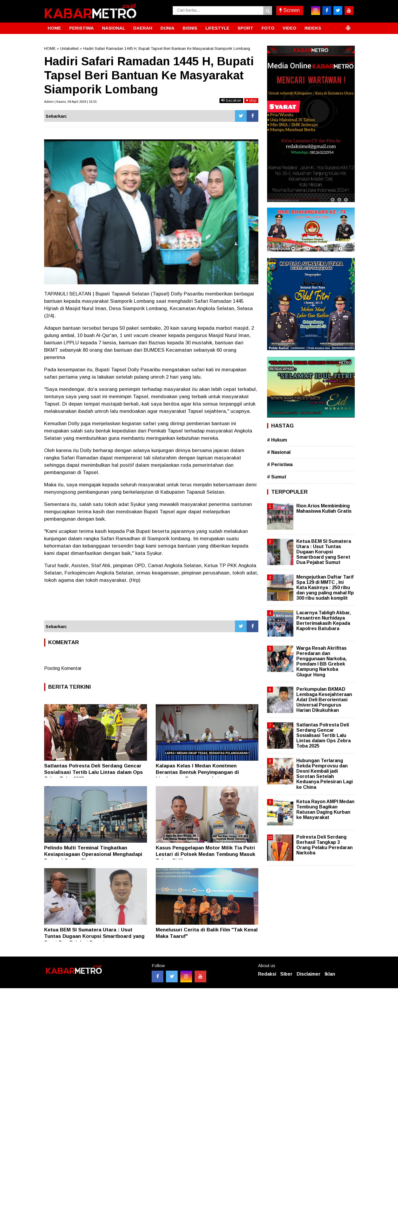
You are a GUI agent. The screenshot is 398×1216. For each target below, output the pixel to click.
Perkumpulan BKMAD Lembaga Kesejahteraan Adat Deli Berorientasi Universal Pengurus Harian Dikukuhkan (324, 700)
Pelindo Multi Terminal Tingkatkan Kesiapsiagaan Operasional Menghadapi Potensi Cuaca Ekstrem (93, 854)
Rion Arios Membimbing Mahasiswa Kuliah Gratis (324, 508)
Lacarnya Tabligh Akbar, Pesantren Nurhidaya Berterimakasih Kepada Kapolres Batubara (323, 620)
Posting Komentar (63, 668)
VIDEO (289, 27)
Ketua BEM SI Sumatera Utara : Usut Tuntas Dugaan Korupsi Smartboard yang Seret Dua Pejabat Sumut (94, 936)
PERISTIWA (81, 27)
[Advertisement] (151, 605)
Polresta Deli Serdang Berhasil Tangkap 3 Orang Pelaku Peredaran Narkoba (324, 845)
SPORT (245, 27)
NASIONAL (113, 27)
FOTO (268, 27)
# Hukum (277, 439)
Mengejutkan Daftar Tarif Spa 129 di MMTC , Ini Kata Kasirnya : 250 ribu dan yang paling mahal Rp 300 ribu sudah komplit (325, 587)
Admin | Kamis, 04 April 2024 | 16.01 (70, 101)
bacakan (231, 100)
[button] (348, 25)
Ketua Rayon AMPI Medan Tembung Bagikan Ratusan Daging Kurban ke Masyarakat (325, 809)
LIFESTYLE (217, 27)
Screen (289, 10)
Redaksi (267, 974)
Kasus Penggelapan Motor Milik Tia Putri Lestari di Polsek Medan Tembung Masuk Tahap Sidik (205, 854)
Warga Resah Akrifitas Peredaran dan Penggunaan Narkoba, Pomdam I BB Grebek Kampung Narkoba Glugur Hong (321, 661)
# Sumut (276, 476)
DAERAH (142, 27)
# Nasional (278, 452)
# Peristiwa (280, 464)
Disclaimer (309, 974)
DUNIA (167, 27)
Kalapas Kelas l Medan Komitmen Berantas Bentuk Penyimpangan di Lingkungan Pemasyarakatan (197, 772)
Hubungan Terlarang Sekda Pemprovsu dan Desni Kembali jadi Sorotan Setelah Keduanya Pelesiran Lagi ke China (324, 774)
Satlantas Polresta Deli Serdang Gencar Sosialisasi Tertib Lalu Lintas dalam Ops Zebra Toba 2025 (93, 772)
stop (251, 100)
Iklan (330, 974)
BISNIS (190, 27)
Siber (286, 974)
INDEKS (312, 27)
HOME (54, 27)
